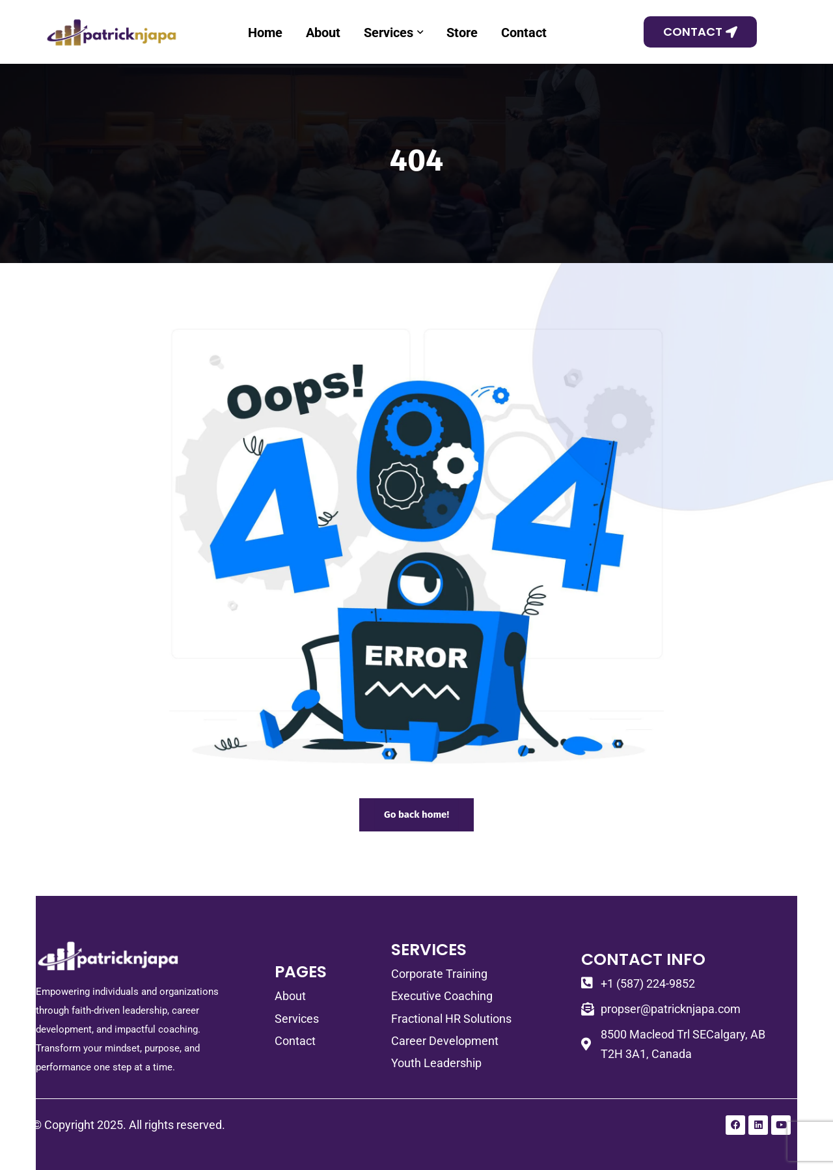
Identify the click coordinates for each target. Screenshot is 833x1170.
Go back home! (416, 814)
